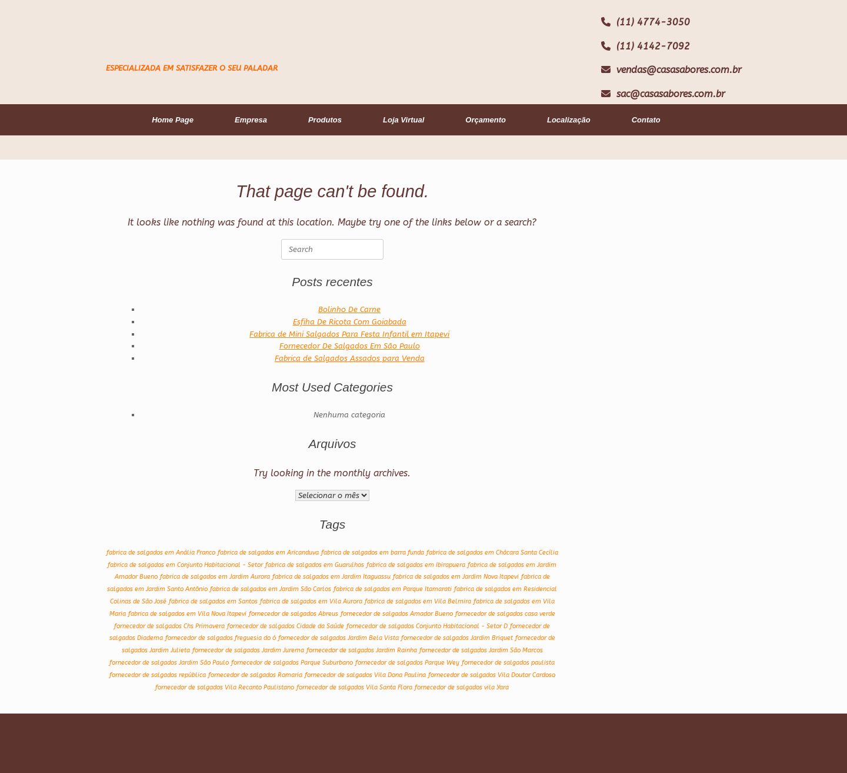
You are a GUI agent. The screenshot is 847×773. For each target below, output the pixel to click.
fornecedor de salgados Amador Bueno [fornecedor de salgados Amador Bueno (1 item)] (397, 614)
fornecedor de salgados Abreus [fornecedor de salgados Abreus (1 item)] (293, 614)
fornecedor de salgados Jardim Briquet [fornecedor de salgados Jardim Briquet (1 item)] (457, 638)
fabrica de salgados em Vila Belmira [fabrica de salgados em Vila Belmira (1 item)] (418, 601)
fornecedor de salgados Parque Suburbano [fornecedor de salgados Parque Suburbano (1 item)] (292, 662)
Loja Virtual (403, 119)
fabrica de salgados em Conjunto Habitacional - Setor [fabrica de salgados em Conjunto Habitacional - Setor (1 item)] (185, 565)
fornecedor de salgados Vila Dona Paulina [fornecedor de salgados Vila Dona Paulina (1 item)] (365, 675)
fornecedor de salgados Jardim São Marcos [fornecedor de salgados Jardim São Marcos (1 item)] (481, 650)
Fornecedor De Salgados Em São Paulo (349, 345)
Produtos (325, 119)
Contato (646, 119)
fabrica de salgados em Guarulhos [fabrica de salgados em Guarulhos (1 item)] (314, 565)
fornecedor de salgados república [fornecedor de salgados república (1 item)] (157, 675)
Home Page (173, 119)
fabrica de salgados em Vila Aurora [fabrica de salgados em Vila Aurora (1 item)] (311, 601)
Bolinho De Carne (349, 309)
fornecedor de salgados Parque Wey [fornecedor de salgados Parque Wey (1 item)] (407, 662)
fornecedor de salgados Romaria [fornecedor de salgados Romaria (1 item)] (255, 675)
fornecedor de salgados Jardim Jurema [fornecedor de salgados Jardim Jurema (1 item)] (248, 650)
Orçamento (485, 119)
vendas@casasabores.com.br (678, 69)
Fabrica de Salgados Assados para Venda (350, 358)
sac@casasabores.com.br (670, 93)
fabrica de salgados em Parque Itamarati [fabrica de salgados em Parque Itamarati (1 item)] (393, 589)
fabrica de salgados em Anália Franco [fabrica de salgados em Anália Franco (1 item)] (160, 552)
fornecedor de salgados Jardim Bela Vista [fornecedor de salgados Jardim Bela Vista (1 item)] (338, 638)
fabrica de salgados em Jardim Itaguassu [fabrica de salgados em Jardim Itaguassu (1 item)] (331, 576)
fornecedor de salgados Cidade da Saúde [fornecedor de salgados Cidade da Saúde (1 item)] (285, 626)
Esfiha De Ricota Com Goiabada (349, 321)
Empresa (251, 119)
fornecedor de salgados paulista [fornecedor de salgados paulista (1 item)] (508, 662)
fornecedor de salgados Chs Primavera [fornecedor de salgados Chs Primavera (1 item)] (169, 626)
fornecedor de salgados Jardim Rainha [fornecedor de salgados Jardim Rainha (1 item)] (361, 650)
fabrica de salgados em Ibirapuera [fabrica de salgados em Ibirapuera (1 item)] (415, 565)
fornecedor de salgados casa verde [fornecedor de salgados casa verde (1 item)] (505, 614)
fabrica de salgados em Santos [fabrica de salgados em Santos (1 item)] (213, 601)
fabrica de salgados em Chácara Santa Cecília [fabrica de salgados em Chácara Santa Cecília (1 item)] (492, 552)
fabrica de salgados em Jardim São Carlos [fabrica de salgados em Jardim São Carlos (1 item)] (270, 589)
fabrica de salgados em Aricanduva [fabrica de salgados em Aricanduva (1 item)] (268, 552)
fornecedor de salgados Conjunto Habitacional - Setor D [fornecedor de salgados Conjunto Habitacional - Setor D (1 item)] (427, 626)
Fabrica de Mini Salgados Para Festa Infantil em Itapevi (349, 334)
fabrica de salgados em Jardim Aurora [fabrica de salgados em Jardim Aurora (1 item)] (215, 576)
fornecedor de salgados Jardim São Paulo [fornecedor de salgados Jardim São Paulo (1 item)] (169, 662)
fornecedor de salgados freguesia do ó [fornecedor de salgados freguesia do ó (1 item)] (220, 638)
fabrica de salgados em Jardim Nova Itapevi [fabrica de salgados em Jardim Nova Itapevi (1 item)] (456, 576)
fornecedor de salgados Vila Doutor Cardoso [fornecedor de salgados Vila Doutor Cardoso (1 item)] (491, 675)
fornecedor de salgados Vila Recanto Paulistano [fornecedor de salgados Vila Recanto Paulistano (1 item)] (224, 687)
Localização (569, 119)
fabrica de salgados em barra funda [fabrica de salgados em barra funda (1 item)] (372, 552)
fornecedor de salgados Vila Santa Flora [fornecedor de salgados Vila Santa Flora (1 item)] (354, 687)
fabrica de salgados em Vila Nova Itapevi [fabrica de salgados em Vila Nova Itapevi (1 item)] (187, 614)
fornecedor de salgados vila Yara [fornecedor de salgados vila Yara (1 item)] (462, 687)
